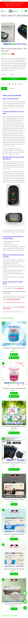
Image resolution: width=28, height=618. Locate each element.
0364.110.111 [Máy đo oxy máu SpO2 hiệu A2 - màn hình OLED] (20, 3)
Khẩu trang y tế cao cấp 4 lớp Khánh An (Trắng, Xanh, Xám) (14, 427)
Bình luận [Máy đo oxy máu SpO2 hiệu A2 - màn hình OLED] (11, 88)
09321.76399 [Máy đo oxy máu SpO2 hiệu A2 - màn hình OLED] (12, 3)
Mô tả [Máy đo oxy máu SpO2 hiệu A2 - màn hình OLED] (4, 88)
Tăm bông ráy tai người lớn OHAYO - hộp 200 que (14, 348)
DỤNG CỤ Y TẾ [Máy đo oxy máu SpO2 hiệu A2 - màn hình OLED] (11, 15)
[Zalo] (22, 84)
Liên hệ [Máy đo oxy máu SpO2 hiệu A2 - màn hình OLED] (14, 78)
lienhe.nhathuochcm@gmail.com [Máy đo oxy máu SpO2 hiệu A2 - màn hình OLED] (14, 5)
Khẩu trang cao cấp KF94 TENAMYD (14, 603)
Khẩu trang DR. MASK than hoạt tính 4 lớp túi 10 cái (14, 463)
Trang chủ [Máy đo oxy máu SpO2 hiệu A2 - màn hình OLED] (3, 15)
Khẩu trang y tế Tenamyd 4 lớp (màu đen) (14, 499)
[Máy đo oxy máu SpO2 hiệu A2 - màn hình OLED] (14, 11)
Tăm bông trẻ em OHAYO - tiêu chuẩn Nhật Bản (14, 388)
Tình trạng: (4, 74)
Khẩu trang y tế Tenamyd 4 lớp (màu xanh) (14, 534)
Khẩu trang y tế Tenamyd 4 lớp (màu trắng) (14, 569)
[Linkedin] (12, 84)
